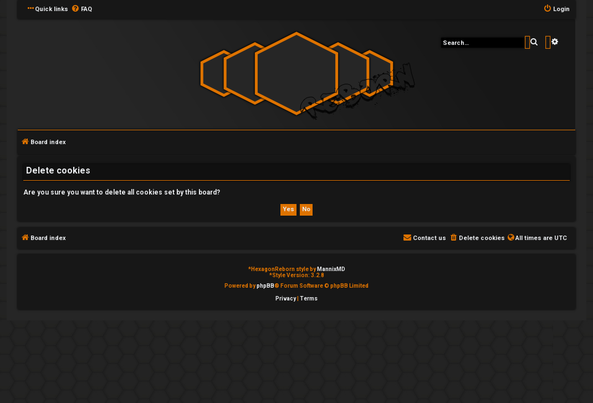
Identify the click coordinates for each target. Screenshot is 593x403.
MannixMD (331, 269)
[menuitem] (81, 9)
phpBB (265, 286)
